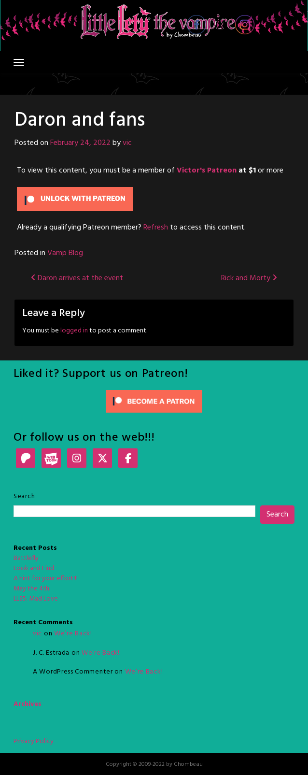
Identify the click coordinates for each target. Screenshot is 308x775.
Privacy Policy (34, 741)
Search (24, 496)
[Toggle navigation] (19, 62)
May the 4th (31, 588)
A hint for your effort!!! (46, 578)
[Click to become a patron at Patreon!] (154, 401)
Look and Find (34, 568)
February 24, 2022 (80, 143)
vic (127, 143)
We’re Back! (73, 633)
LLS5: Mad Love (36, 598)
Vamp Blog (65, 253)
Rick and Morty (249, 278)
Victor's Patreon (207, 170)
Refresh (155, 227)
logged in (74, 330)
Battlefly (26, 558)
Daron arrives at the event (77, 278)
